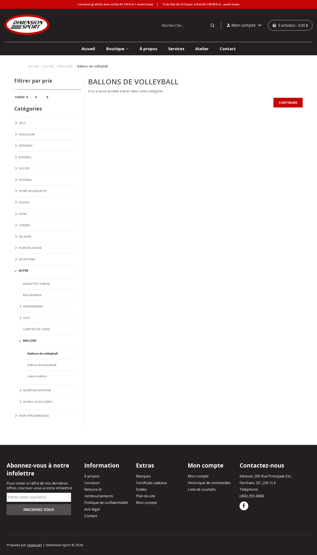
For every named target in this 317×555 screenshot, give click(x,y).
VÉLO (22, 123)
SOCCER (24, 168)
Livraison (92, 482)
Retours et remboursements (98, 492)
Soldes (141, 489)
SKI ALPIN (25, 237)
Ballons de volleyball (92, 66)
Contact (90, 515)
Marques (143, 476)
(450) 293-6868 (252, 496)
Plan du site (145, 496)
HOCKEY (24, 202)
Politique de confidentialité (106, 502)
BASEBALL (25, 157)
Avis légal (92, 509)
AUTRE (48, 66)
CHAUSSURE (27, 134)
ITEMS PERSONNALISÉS (34, 416)
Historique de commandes (209, 482)
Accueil (34, 66)
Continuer (288, 102)
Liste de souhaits (202, 489)
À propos (92, 476)
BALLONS (65, 66)
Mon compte (146, 502)
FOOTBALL (25, 180)
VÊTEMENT (26, 146)
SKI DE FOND (27, 259)
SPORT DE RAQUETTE (32, 191)
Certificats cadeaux (151, 482)
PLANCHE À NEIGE (30, 248)
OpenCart (34, 545)
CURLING (24, 225)
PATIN (22, 214)
